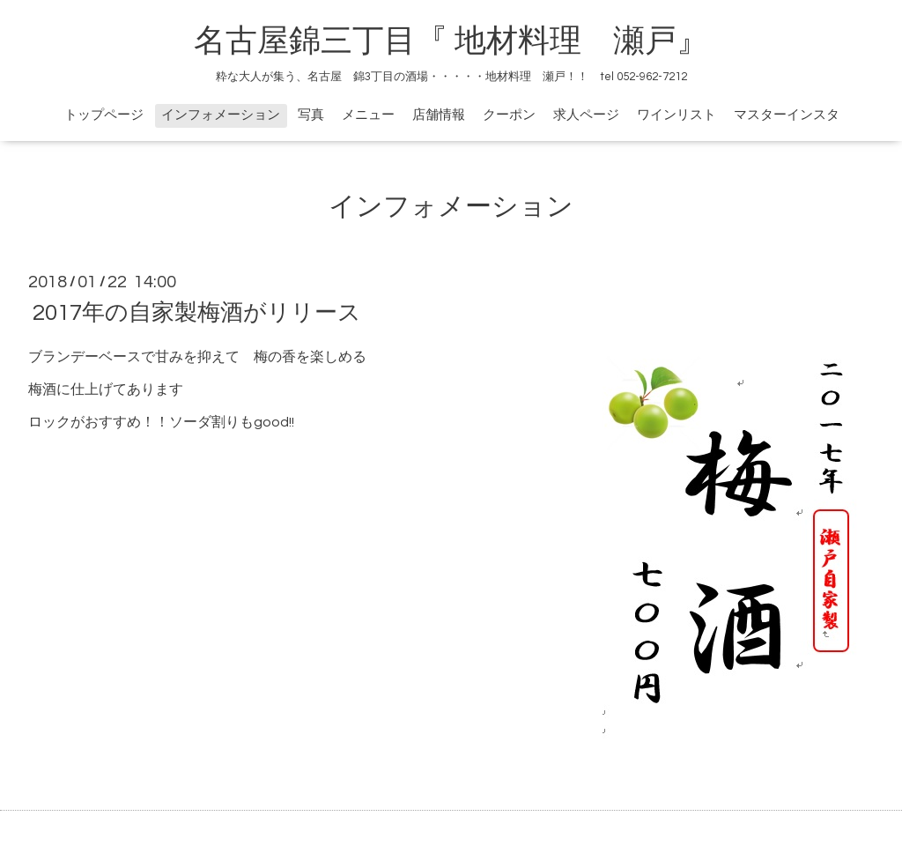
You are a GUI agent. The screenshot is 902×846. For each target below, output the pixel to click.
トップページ (104, 115)
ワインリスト (676, 115)
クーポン (509, 115)
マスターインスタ (786, 115)
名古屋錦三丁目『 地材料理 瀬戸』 (467, 41)
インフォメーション (220, 115)
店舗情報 (438, 115)
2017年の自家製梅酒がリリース (197, 312)
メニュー (368, 115)
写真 (311, 115)
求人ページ (586, 115)
